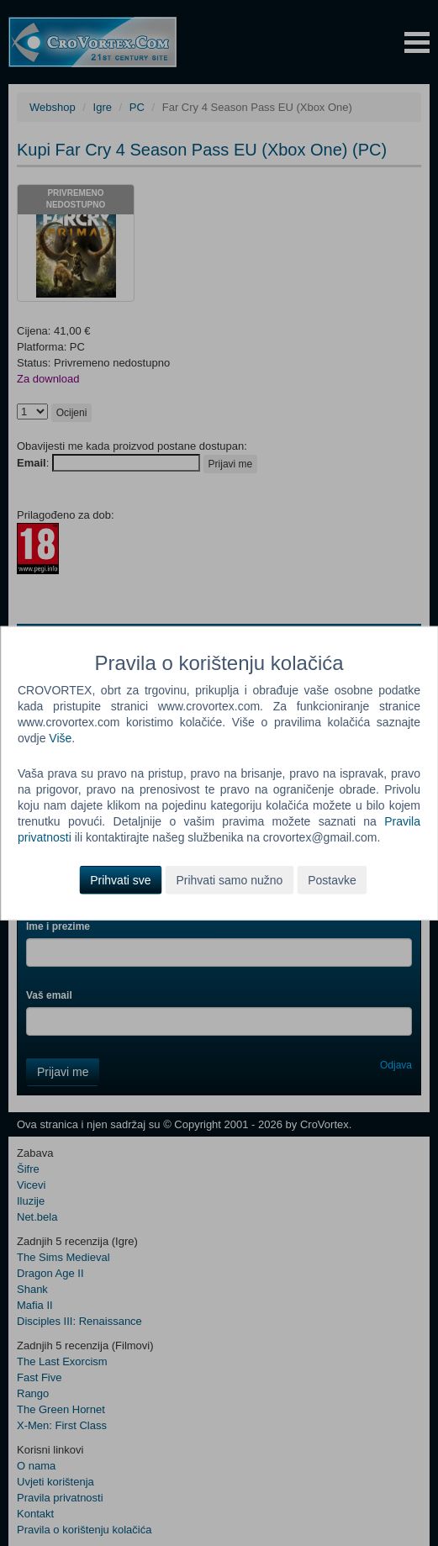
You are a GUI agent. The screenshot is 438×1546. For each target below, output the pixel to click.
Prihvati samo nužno (229, 880)
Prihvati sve (120, 880)
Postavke (332, 880)
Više (60, 737)
